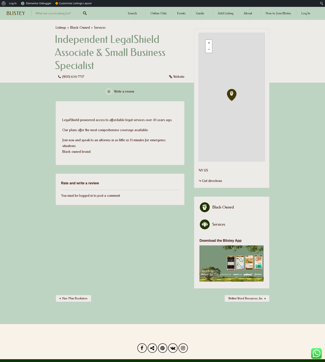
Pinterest (162, 349)
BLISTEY (15, 13)
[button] (234, 95)
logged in (86, 196)
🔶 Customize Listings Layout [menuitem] (73, 3)
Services (99, 28)
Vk (173, 349)
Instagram (183, 349)
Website (178, 77)
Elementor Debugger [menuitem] (38, 3)
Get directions (212, 181)
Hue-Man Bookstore (75, 298)
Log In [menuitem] (13, 3)
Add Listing (225, 13)
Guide (200, 13)
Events (181, 13)
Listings (61, 28)
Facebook (142, 349)
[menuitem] (3, 3)
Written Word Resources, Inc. (245, 298)
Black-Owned (80, 28)
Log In (305, 13)
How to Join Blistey (278, 13)
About (248, 13)
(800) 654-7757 (73, 77)
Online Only (158, 13)
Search (132, 13)
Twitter (152, 349)
